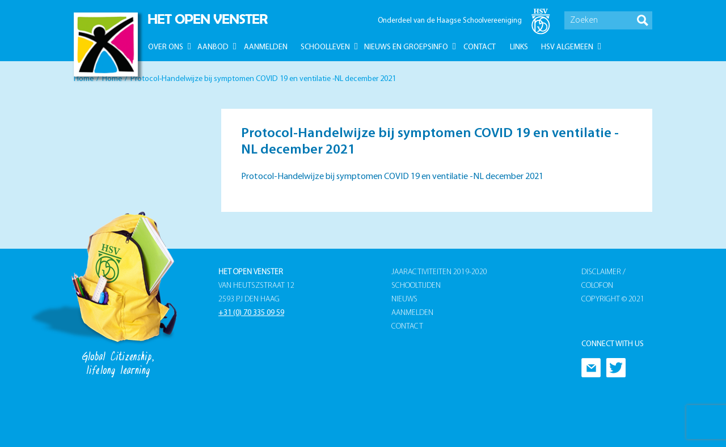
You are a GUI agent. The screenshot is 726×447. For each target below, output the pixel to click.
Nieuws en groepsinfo (406, 47)
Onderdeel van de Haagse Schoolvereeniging (450, 20)
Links (519, 47)
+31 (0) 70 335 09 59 (251, 313)
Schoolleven (325, 47)
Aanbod (213, 47)
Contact (479, 47)
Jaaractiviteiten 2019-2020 (439, 272)
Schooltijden (416, 286)
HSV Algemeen (567, 47)
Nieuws (404, 299)
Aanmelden (266, 47)
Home (84, 79)
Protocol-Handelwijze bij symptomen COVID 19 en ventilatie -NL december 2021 (392, 176)
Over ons (165, 47)
